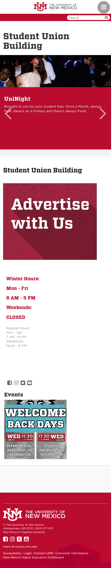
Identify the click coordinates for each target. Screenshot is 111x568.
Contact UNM (43, 553)
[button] (8, 102)
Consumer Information (71, 553)
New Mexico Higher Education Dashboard (33, 557)
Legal (27, 553)
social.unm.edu (26, 546)
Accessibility (12, 553)
